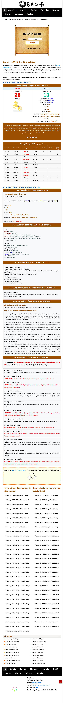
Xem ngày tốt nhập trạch (37, 655)
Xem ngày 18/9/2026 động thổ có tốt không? (47, 572)
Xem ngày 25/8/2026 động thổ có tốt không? (18, 604)
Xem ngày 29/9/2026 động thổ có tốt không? (47, 622)
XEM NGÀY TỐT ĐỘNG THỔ (18, 470)
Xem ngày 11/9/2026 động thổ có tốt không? (47, 540)
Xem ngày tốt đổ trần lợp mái (12, 655)
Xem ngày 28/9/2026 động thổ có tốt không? (47, 617)
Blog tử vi (29, 14)
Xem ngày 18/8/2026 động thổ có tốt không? (18, 572)
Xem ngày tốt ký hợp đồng (11, 649)
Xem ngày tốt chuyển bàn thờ (12, 652)
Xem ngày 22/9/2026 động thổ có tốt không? (47, 590)
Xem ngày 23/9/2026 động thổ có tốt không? (47, 595)
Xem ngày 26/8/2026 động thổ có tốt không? (18, 608)
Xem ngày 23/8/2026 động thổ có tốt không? (18, 595)
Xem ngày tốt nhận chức (37, 647)
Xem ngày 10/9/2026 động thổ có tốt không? (47, 536)
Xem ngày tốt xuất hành (37, 644)
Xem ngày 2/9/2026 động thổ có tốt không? (47, 500)
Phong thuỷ (44, 10)
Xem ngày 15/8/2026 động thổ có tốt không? (18, 558)
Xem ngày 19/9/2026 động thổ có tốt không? (47, 577)
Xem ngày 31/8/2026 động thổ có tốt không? (18, 631)
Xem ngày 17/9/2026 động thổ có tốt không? (47, 567)
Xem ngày (55, 10)
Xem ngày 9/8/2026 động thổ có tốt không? (18, 531)
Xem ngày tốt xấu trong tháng (39, 641)
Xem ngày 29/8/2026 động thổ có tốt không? (18, 622)
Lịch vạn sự (18, 14)
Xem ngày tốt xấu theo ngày (12, 641)
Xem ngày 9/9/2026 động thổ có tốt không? (47, 531)
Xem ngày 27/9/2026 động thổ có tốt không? (47, 613)
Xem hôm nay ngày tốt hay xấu (12, 639)
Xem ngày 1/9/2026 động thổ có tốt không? (47, 495)
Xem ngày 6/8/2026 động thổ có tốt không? (18, 518)
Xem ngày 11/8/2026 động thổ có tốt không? (18, 540)
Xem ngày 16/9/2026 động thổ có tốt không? (47, 563)
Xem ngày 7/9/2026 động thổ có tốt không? (47, 522)
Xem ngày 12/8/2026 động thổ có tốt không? (18, 545)
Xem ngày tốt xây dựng (37, 660)
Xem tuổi (33, 10)
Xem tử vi (23, 10)
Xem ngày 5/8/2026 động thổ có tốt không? (18, 513)
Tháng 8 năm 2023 (17, 91)
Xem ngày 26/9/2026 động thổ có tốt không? (47, 608)
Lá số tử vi (12, 10)
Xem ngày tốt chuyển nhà (38, 649)
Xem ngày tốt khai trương (11, 647)
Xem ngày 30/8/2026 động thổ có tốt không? (18, 626)
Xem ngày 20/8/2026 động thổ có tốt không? (18, 581)
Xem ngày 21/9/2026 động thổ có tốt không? (47, 586)
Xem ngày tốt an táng (10, 663)
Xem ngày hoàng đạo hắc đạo (39, 663)
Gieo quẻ (17, 673)
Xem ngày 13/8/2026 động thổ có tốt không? (18, 549)
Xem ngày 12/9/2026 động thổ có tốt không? (47, 545)
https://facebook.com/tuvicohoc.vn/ (41, 685)
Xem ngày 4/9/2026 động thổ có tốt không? (47, 509)
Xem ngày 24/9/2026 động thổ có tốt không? (47, 599)
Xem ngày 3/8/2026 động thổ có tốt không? (18, 504)
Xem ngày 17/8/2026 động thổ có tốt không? (18, 567)
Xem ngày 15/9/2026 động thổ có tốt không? (47, 558)
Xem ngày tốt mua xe (10, 658)
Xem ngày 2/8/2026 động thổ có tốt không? (18, 500)
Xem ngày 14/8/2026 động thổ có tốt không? (18, 554)
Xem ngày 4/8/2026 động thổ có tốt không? (18, 509)
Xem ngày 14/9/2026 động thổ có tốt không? (47, 554)
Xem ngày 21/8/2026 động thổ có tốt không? (18, 586)
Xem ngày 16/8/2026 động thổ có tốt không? (18, 563)
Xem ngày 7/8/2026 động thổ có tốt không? (18, 522)
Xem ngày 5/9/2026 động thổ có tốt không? (47, 513)
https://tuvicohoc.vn (36, 682)
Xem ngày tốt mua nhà (37, 658)
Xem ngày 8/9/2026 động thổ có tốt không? (47, 527)
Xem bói (7, 14)
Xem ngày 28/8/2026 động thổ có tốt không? (18, 617)
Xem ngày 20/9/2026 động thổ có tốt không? (47, 581)
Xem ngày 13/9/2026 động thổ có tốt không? (47, 549)
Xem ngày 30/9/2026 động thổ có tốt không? (47, 626)
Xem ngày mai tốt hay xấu (38, 639)
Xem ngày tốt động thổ (37, 652)
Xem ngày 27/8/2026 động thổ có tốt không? (18, 613)
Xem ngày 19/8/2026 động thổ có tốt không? (18, 577)
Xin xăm (7, 673)
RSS (37, 687)
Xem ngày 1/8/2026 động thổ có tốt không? (18, 495)
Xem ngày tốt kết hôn (10, 644)
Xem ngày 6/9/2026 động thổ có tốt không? (47, 518)
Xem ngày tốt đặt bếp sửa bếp (12, 660)
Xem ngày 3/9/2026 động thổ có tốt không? (47, 504)
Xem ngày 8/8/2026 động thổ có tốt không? (18, 527)
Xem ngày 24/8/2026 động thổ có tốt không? (18, 599)
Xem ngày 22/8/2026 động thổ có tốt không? (18, 590)
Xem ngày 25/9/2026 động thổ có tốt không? (47, 604)
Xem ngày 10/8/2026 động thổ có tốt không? (18, 536)
